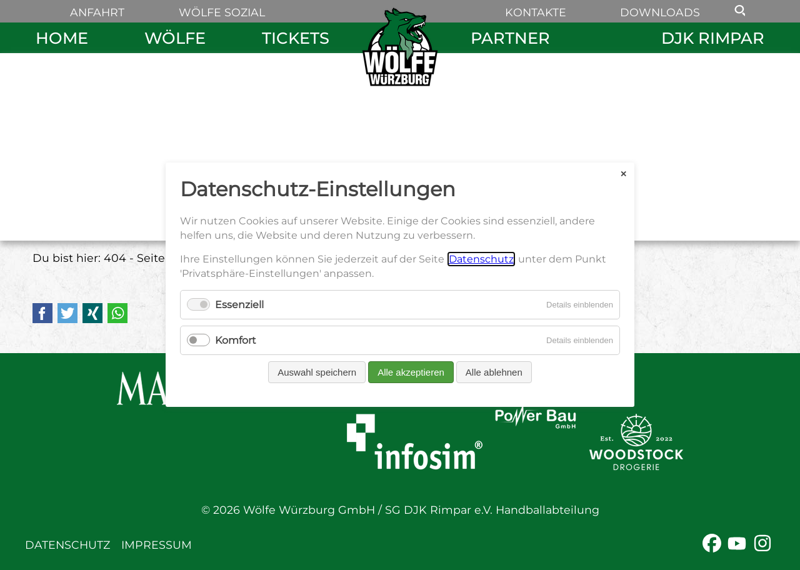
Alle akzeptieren (411, 373)
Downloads (660, 12)
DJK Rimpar (712, 38)
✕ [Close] (623, 174)
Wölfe (175, 38)
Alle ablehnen (494, 373)
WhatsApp (118, 313)
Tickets (295, 38)
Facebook (42, 313)
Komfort (235, 341)
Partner (510, 38)
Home (62, 38)
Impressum (156, 544)
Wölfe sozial (222, 12)
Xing (92, 313)
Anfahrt (97, 12)
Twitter (68, 313)
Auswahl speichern (317, 373)
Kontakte (535, 12)
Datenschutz (67, 544)
